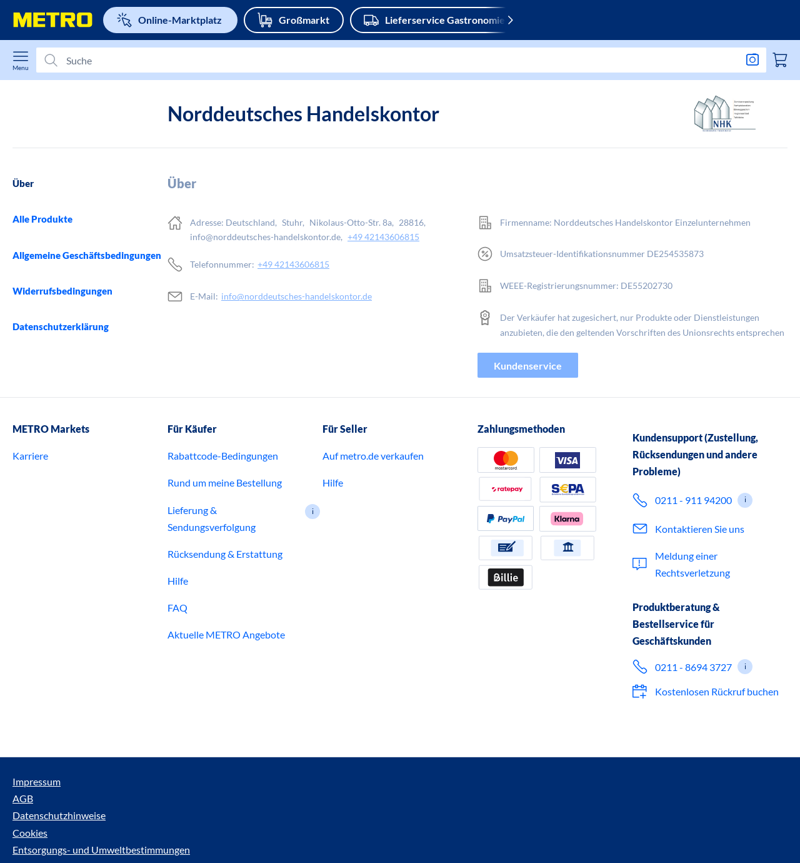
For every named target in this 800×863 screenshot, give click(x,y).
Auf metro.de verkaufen (373, 513)
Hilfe (178, 638)
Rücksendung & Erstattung (225, 611)
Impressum (36, 839)
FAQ (178, 665)
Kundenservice (528, 365)
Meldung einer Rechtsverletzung (692, 621)
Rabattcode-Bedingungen (223, 513)
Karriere (30, 513)
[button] (312, 568)
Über (23, 183)
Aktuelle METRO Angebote (226, 692)
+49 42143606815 (383, 236)
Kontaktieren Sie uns (699, 586)
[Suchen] (396, 60)
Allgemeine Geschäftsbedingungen (86, 255)
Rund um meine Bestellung (225, 540)
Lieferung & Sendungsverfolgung (212, 575)
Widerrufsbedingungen (62, 290)
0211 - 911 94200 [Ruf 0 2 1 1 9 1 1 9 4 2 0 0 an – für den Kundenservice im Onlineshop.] (693, 557)
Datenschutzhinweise (147, 839)
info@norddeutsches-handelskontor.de (296, 296)
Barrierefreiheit (470, 839)
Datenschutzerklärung (60, 326)
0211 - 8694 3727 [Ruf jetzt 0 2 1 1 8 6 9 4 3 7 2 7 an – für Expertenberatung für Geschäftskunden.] (693, 724)
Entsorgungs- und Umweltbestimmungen (338, 839)
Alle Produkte (42, 219)
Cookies (221, 839)
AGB (81, 839)
